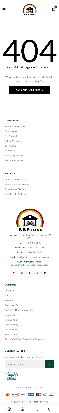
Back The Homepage (28, 90)
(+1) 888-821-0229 (29, 243)
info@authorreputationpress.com (29, 257)
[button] (53, 9)
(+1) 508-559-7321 (29, 247)
